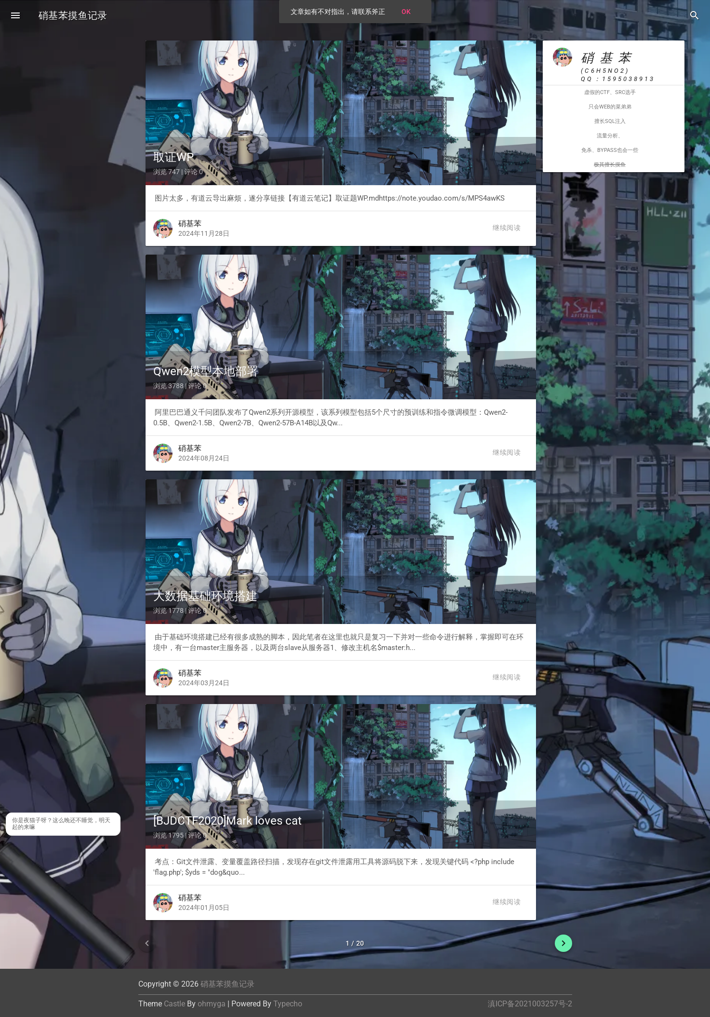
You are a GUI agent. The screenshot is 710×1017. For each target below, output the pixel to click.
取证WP (173, 157)
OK (406, 11)
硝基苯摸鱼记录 (73, 15)
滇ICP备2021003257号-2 (530, 1003)
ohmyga (212, 1003)
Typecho (287, 1003)
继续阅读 (507, 227)
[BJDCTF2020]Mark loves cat (227, 820)
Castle (174, 1003)
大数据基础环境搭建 (205, 596)
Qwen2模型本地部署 (205, 371)
